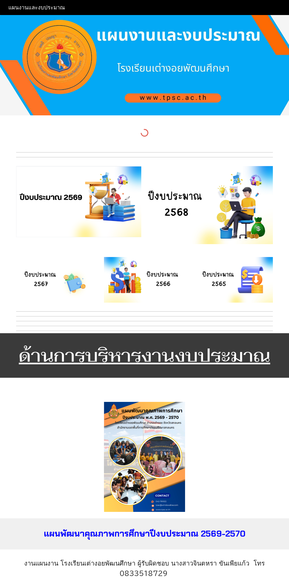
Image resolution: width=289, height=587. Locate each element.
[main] (144, 355)
